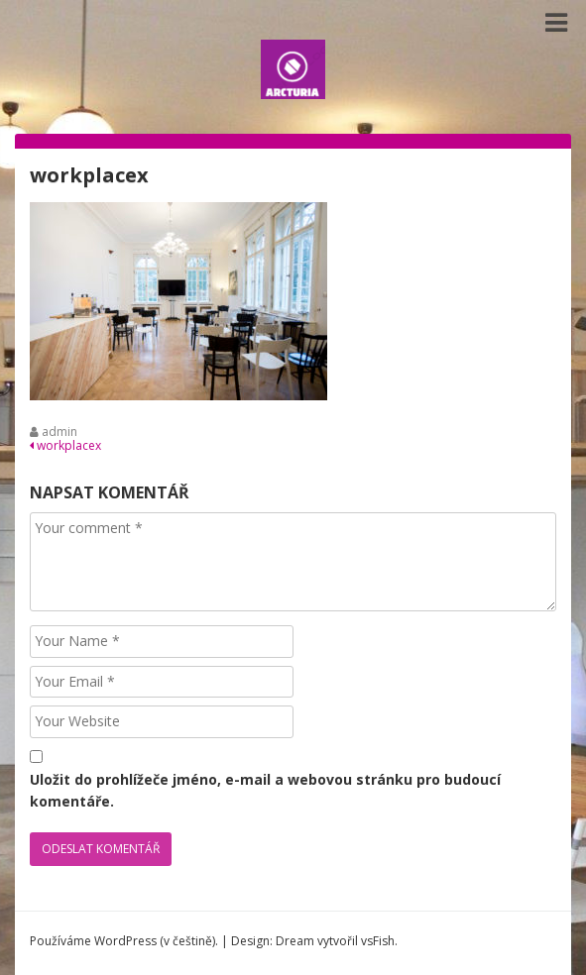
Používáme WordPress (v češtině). (124, 940)
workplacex (65, 445)
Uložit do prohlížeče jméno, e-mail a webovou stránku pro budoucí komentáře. (265, 790)
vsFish (378, 940)
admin (59, 431)
